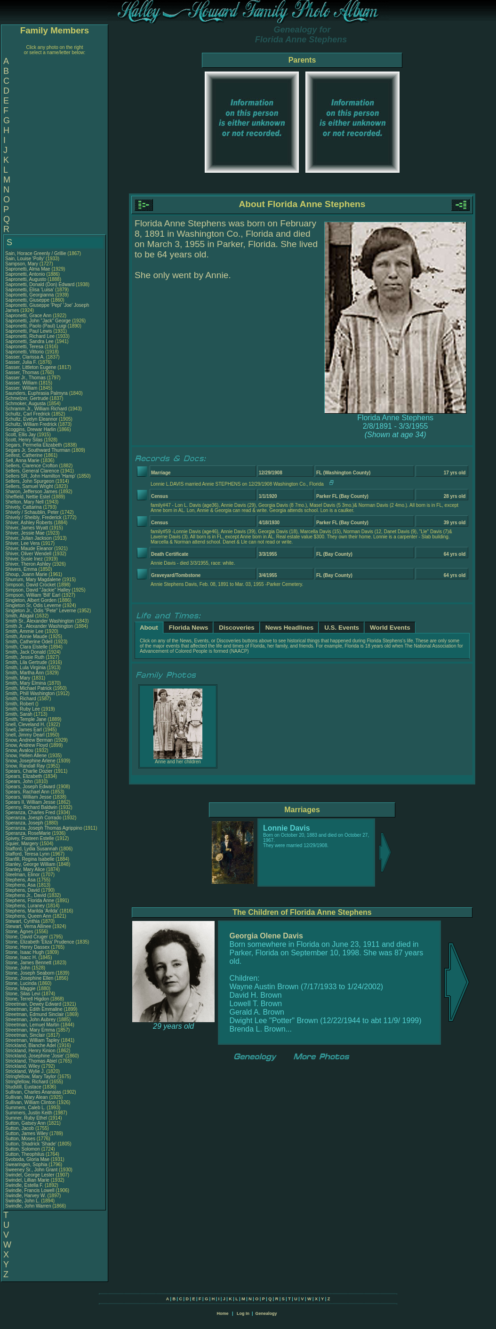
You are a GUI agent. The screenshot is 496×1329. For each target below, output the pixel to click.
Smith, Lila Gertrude (26, 662)
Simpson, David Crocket (30, 584)
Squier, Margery (22, 843)
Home (222, 1313)
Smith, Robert (20, 703)
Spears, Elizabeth (24, 776)
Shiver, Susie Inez (24, 558)
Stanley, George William (30, 864)
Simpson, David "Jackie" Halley (38, 589)
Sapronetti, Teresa (25, 346)
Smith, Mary (18, 678)
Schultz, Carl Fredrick (27, 413)
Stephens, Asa (21, 879)
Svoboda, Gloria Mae (27, 1159)
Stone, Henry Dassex (27, 947)
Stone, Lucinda (21, 983)
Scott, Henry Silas (23, 439)
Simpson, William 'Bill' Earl (32, 595)
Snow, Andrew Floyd (26, 745)
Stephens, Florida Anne (29, 900)
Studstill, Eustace (23, 1086)
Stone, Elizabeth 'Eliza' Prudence (39, 942)
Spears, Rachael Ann (27, 791)
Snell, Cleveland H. (25, 724)
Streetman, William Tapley (32, 1040)
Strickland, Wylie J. (25, 1071)
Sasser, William (22, 382)
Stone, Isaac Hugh (24, 952)
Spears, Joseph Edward (30, 786)
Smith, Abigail (20, 615)
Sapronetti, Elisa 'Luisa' (30, 289)
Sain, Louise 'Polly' (24, 258)
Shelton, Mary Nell (24, 501)
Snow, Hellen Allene (26, 755)
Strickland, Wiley (23, 1066)
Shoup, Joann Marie (26, 574)
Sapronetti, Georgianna (30, 294)
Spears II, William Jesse (30, 802)
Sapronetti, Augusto (26, 279)
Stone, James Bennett (28, 962)
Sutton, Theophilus (25, 1154)
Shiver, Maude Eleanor (29, 548)
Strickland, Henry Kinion (30, 1050)
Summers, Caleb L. (25, 1107)
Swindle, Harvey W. (25, 1195)
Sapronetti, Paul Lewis (28, 331)
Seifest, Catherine (24, 455)
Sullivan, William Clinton (30, 1102)
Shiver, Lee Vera (22, 543)
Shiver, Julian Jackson (28, 538)
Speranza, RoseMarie (28, 833)
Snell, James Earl (23, 729)
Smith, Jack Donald (25, 652)
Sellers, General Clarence (32, 470)
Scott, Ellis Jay (20, 434)
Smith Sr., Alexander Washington (39, 621)
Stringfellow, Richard (27, 1081)
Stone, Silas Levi (22, 993)
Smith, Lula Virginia (25, 667)
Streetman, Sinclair (25, 1035)
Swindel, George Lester (30, 1174)
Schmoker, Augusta (26, 403)
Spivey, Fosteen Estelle (29, 838)
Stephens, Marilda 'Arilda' (32, 910)
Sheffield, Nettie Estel (27, 496)
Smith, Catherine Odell (29, 641)
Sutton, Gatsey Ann (25, 1123)
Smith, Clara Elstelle (26, 646)
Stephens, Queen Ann (29, 916)
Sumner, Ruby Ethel (26, 1118)
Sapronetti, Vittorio (25, 351)
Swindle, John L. (22, 1200)
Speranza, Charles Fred (30, 812)
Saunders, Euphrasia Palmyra (36, 393)
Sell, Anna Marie (22, 460)
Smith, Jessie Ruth (24, 657)
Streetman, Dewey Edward (33, 1004)
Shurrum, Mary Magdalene (33, 579)
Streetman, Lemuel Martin (32, 1024)
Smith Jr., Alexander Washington (39, 626)
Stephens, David (23, 890)
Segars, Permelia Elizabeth (33, 445)
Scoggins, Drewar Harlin (30, 429)
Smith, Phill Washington (30, 693)
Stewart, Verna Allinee (28, 926)
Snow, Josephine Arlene (30, 760)
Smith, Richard (21, 698)
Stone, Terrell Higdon (27, 998)
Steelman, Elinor (23, 874)
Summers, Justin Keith (28, 1112)
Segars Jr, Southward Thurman (37, 450)
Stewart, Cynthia (23, 921)
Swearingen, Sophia (26, 1164)
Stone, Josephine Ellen (29, 978)
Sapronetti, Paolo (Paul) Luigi (35, 325)
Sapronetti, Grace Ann (28, 315)
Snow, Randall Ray (25, 766)
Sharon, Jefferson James (31, 491)
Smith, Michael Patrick (28, 688)
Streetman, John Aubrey (30, 1019)
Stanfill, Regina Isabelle (30, 859)
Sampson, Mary (22, 263)
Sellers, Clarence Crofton (31, 465)
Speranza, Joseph (24, 822)
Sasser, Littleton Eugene (30, 367)
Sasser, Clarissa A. (25, 357)
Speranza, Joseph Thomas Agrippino (43, 828)
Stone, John (18, 967)
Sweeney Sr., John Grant (31, 1169)
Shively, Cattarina (24, 507)
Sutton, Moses (21, 1138)
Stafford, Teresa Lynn (27, 854)
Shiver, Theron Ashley (28, 564)
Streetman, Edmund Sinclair (34, 1014)
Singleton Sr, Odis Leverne (33, 605)
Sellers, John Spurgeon (29, 481)
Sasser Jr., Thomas (26, 377)
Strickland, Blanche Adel (30, 1045)
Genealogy (266, 1313)
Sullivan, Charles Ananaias (33, 1092)
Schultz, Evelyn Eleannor (31, 419)
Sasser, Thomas (22, 372)
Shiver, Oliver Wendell (28, 553)
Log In (243, 1313)
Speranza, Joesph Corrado (33, 817)
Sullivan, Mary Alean (26, 1097)
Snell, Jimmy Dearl (24, 734)
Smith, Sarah (19, 714)
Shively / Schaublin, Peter (32, 512)
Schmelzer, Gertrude (27, 398)
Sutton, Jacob (20, 1128)
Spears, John (19, 781)
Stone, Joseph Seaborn (30, 973)
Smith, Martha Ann (24, 672)
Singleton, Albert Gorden (30, 600)
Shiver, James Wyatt (26, 527)
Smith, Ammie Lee (24, 631)
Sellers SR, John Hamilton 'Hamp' (40, 476)
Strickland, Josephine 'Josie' (35, 1055)
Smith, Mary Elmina (25, 683)
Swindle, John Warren (28, 1206)
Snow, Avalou (20, 750)
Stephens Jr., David (26, 895)
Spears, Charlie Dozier (29, 771)
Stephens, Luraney (25, 905)
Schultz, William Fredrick (30, 424)
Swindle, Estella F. (24, 1185)
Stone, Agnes (19, 931)
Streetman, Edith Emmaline (34, 1009)
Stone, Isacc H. (21, 957)
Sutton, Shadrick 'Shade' (31, 1143)
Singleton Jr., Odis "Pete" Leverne (40, 610)
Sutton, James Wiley (26, 1133)
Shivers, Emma (22, 569)
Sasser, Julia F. (21, 362)
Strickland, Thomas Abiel (31, 1061)
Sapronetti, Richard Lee (30, 336)
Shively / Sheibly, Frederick (34, 517)
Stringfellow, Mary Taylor (30, 1076)
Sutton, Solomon (23, 1149)
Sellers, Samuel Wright (29, 486)
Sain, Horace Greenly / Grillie (35, 253)
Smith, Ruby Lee (22, 709)
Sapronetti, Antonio (25, 274)
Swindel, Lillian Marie (27, 1180)
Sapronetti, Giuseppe (28, 300)
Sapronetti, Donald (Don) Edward (39, 284)
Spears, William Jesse (28, 797)
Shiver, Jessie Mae (25, 533)
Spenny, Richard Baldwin (31, 807)
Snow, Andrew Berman (29, 740)
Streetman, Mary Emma (30, 1030)
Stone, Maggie (21, 988)
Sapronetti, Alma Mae (27, 269)
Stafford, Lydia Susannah (31, 848)
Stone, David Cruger (26, 936)
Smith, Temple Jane (26, 719)
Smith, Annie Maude (26, 636)
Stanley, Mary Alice (25, 869)
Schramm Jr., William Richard (36, 408)
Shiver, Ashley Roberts (29, 522)
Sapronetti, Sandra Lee (29, 341)
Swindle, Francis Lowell (30, 1190)
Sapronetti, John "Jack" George (38, 320)
